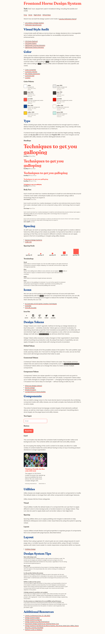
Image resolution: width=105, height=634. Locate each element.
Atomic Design (30, 388)
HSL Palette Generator (32, 74)
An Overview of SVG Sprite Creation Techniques (41, 304)
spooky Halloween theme (67, 19)
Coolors (27, 78)
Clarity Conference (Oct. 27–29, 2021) (37, 616)
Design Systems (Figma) (33, 620)
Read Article (41, 483)
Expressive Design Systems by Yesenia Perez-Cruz (42, 624)
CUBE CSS (28, 242)
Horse (30, 15)
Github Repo (46, 15)
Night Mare (37, 15)
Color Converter (30, 70)
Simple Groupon (30, 390)
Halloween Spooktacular (33, 25)
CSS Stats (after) (30, 43)
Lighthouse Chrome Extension (35, 45)
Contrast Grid (29, 76)
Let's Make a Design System (34, 23)
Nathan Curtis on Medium (33, 630)
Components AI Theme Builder (35, 392)
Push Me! (28, 431)
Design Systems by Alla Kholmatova (37, 622)
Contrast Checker (31, 72)
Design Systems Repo (32, 618)
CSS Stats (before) (31, 41)
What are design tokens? (33, 386)
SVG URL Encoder (30, 308)
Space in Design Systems (33, 240)
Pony (25, 15)
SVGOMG (28, 306)
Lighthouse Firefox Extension (34, 47)
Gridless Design (30, 549)
